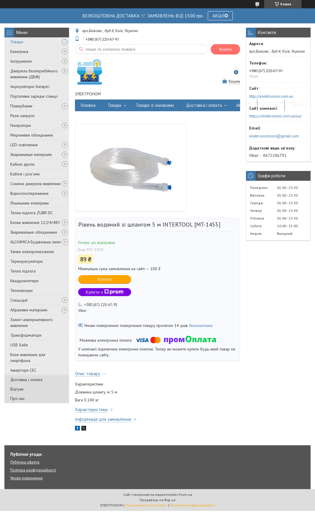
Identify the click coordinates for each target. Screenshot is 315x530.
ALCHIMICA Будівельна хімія (35, 242)
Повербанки (21, 106)
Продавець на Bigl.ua (157, 500)
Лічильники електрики (29, 203)
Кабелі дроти (22, 164)
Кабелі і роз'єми (25, 174)
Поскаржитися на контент (146, 505)
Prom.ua (185, 494)
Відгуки (17, 389)
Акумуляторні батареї (29, 86)
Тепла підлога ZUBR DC (31, 212)
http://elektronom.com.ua (271, 96)
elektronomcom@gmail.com (274, 136)
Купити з (104, 292)
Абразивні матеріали (28, 310)
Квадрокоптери (24, 280)
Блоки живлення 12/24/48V (35, 222)
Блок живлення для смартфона (27, 357)
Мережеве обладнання (31, 135)
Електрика (19, 51)
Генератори (20, 125)
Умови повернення (26, 478)
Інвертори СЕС (23, 370)
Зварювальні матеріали (31, 154)
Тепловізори (21, 290)
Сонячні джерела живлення (35, 183)
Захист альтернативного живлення (31, 322)
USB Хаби (19, 345)
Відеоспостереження (29, 193)
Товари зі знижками (155, 105)
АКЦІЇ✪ (220, 16)
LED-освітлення (24, 144)
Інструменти (21, 61)
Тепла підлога (23, 271)
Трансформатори (25, 335)
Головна (88, 105)
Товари (16, 41)
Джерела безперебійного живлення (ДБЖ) (34, 73)
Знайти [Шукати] (225, 49)
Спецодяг (19, 300)
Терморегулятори (26, 261)
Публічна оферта (24, 462)
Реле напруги (22, 115)
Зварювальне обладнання (33, 232)
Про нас (17, 398)
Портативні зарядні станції (34, 96)
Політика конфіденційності (33, 470)
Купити (105, 279)
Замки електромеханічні (32, 251)
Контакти (300, 105)
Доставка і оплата (26, 379)
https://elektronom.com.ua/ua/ (275, 116)
